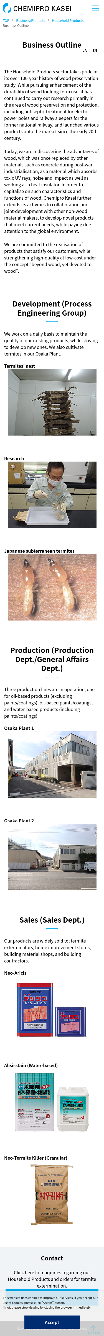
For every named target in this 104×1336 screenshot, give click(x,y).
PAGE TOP (93, 1330)
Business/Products (30, 20)
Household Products (67, 20)
